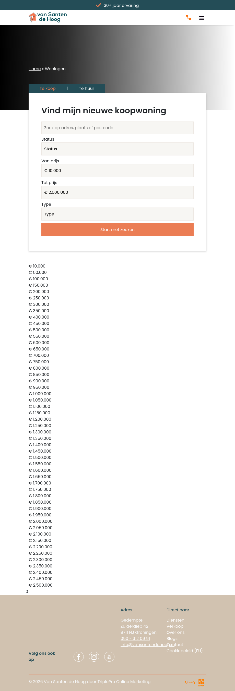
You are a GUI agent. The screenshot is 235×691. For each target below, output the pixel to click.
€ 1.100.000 (117, 407)
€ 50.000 (117, 273)
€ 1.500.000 (117, 458)
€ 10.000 (117, 266)
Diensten (175, 620)
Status (47, 139)
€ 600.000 (117, 343)
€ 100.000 (117, 279)
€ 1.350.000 (117, 438)
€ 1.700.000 (117, 483)
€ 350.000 (117, 311)
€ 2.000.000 (117, 521)
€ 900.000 (117, 381)
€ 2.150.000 (117, 541)
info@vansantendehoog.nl (147, 645)
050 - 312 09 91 (135, 638)
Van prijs (50, 161)
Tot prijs (49, 183)
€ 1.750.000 (117, 490)
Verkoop (175, 626)
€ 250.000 (117, 298)
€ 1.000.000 (117, 394)
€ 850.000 (117, 375)
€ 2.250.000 (117, 553)
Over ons (176, 632)
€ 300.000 (117, 304)
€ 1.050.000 (117, 400)
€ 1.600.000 (117, 470)
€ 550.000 (117, 336)
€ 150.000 (117, 285)
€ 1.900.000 (117, 509)
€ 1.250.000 (117, 426)
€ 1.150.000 (117, 413)
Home (35, 69)
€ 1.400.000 (117, 445)
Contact (175, 645)
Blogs (172, 638)
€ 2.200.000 (117, 547)
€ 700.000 (117, 356)
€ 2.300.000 (117, 560)
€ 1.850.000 (117, 502)
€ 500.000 (117, 330)
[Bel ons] (188, 17)
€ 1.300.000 (117, 432)
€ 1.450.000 (117, 451)
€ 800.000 (117, 368)
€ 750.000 (117, 362)
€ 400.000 (117, 317)
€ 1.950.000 (117, 515)
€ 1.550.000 (117, 464)
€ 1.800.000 (117, 496)
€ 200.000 (117, 292)
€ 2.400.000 (117, 572)
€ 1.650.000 (117, 477)
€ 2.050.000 (117, 528)
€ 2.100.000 (117, 534)
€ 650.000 (117, 349)
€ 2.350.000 (117, 566)
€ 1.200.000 (117, 419)
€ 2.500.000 (117, 585)
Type (46, 204)
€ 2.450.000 (117, 579)
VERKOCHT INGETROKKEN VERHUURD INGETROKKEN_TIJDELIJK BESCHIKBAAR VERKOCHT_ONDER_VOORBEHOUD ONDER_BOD (117, 148)
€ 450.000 (117, 324)
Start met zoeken (117, 230)
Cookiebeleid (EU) (185, 651)
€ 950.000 (117, 387)
